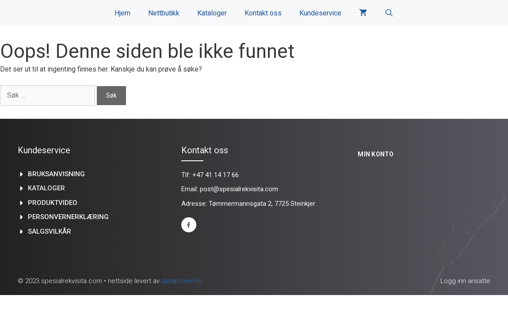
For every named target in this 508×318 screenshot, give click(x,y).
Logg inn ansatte (465, 281)
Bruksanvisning (56, 174)
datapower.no (181, 281)
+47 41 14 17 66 (215, 175)
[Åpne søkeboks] (389, 13)
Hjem (122, 13)
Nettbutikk (164, 13)
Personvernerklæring (68, 217)
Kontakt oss (263, 13)
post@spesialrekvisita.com (239, 189)
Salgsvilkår (49, 231)
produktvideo (52, 203)
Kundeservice (320, 13)
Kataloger (212, 13)
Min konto (376, 154)
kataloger (46, 188)
